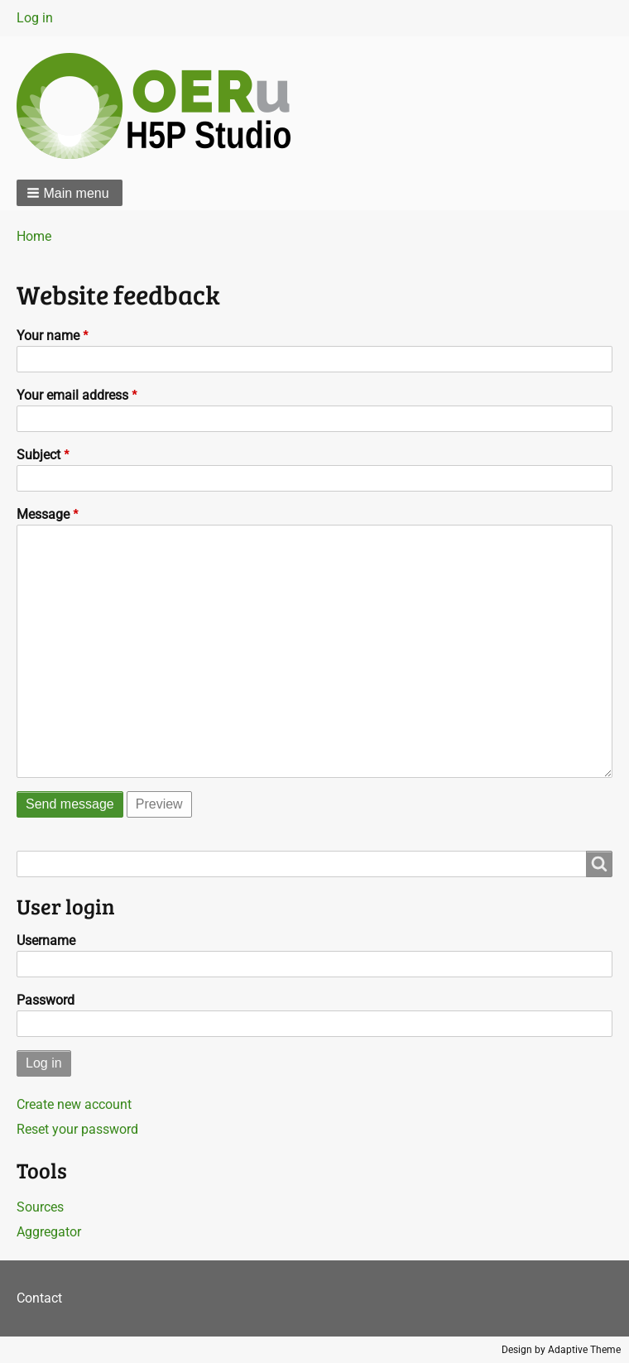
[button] (69, 193)
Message (43, 514)
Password (45, 1000)
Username (46, 940)
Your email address (72, 395)
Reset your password (77, 1129)
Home (34, 236)
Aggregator (49, 1232)
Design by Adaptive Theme (561, 1350)
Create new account (74, 1104)
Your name (48, 335)
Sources (40, 1207)
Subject (38, 455)
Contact (39, 1298)
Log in (35, 18)
